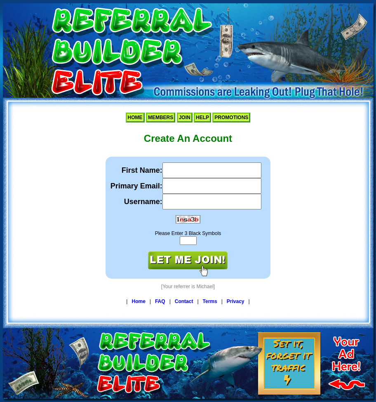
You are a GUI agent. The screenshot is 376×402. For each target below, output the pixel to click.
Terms (210, 301)
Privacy (235, 301)
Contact (184, 301)
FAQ (160, 301)
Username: (143, 201)
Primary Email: (136, 186)
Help (202, 117)
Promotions (231, 117)
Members (160, 117)
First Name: (142, 170)
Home (135, 117)
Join (184, 117)
